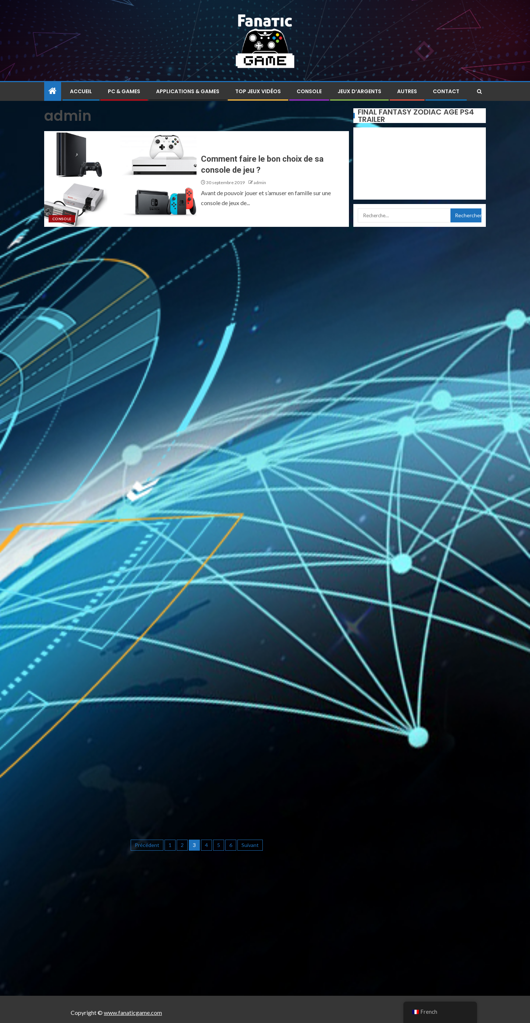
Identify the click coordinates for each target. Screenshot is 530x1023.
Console (309, 91)
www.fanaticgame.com (133, 1012)
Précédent (147, 845)
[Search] (479, 91)
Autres (407, 91)
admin (260, 182)
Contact (446, 91)
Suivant (250, 845)
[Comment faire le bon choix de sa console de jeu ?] (120, 179)
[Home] (53, 91)
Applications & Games (187, 91)
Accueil (81, 91)
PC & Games (124, 91)
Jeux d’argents (359, 91)
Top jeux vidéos (258, 91)
